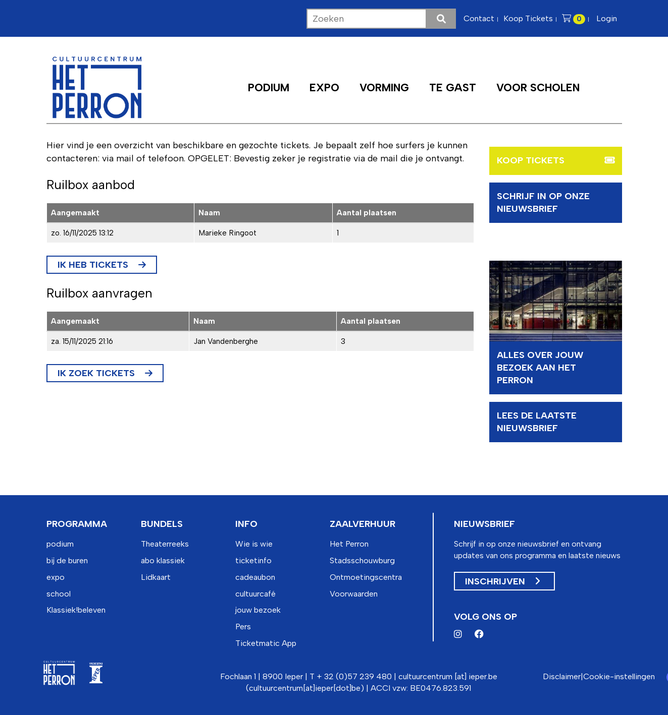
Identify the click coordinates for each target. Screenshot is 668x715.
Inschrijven (502, 581)
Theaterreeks (165, 544)
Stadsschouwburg (362, 560)
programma (76, 523)
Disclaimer (562, 676)
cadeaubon (255, 577)
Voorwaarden (354, 594)
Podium (268, 87)
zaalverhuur (362, 523)
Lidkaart (156, 577)
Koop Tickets (528, 18)
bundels (162, 523)
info (246, 523)
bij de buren (67, 560)
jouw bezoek (258, 610)
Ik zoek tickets (96, 373)
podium (60, 544)
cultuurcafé (255, 594)
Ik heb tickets (93, 264)
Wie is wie (254, 544)
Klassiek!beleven (76, 610)
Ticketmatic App (265, 643)
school (58, 594)
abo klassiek (163, 560)
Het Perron (349, 544)
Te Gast (452, 87)
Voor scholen (538, 87)
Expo (324, 87)
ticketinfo (253, 560)
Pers (243, 626)
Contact (479, 18)
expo (55, 577)
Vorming (384, 87)
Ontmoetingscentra (366, 577)
